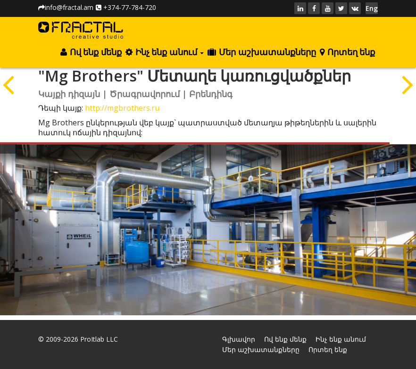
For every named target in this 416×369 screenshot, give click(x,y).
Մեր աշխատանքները (261, 52)
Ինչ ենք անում (164, 52)
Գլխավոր (238, 339)
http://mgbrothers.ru (122, 108)
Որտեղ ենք (347, 52)
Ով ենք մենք (91, 52)
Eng (372, 8)
